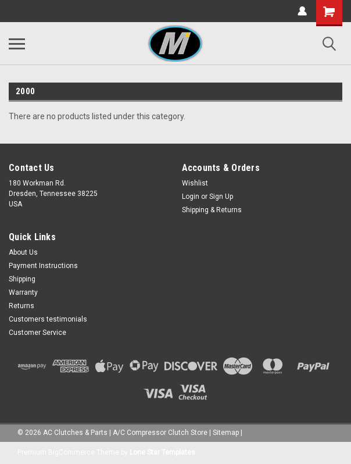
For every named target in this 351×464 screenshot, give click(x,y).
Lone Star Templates (162, 452)
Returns (21, 306)
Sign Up (221, 196)
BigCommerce (71, 452)
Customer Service (37, 333)
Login (190, 196)
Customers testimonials (48, 319)
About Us (23, 252)
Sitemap (226, 433)
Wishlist (195, 183)
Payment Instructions (43, 266)
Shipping (22, 279)
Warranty (23, 292)
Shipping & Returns (212, 210)
